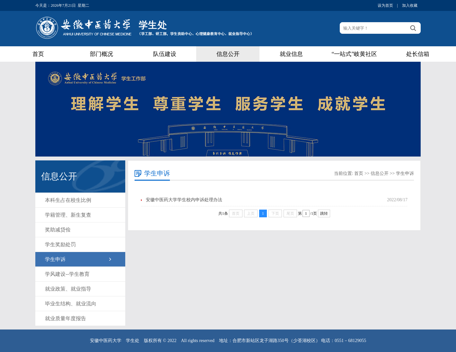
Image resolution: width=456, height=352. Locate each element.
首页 (38, 54)
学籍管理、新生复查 (68, 215)
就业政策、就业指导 (68, 289)
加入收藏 (409, 5)
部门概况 (101, 54)
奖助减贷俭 (58, 229)
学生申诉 (55, 259)
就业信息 (291, 54)
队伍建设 (164, 54)
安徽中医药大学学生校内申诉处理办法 (184, 199)
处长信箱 (417, 54)
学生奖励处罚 (60, 244)
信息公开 (228, 54)
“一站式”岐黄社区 (354, 54)
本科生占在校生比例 (68, 200)
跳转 (324, 213)
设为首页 (385, 5)
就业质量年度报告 (65, 318)
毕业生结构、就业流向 (70, 303)
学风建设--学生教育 (67, 274)
